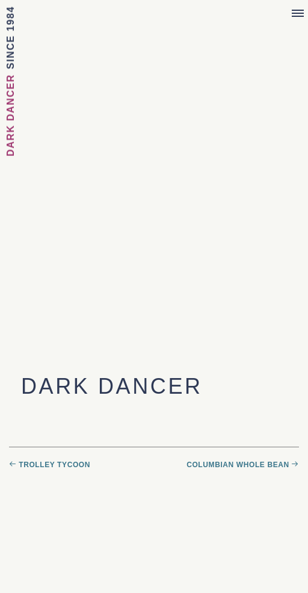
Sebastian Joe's (154, 16)
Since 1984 (10, 37)
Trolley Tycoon (54, 465)
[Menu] (298, 14)
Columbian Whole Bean (237, 465)
